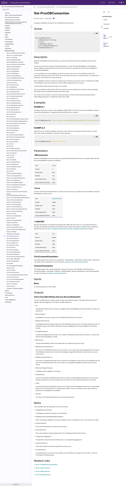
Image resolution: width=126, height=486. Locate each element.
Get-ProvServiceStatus (12, 141)
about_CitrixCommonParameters (13, 15)
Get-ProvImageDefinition (13, 91)
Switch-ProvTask (11, 270)
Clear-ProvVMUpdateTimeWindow (15, 78)
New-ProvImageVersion (13, 164)
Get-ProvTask (10, 144)
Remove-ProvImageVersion (13, 180)
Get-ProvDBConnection (13, 85)
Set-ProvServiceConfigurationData (16, 256)
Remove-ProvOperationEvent (14, 187)
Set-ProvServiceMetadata (13, 259)
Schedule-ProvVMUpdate (13, 234)
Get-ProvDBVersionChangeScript (15, 89)
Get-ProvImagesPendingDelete (15, 96)
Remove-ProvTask (11, 213)
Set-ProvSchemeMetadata (13, 252)
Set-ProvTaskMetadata (13, 261)
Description (107, 24)
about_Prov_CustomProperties (14, 55)
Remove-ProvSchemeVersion (14, 204)
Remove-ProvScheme (12, 189)
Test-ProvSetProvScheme (13, 281)
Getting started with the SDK (12, 19)
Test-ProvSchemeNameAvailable (15, 279)
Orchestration (8, 293)
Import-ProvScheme (12, 153)
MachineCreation (10, 50)
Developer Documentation (20, 3)
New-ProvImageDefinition (13, 162)
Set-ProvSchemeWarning (13, 254)
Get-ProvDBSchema (12, 87)
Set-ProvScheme (11, 247)
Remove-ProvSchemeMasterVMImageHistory (18, 197)
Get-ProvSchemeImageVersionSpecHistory (18, 119)
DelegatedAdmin (9, 44)
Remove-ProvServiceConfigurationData (17, 209)
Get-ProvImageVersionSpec (14, 100)
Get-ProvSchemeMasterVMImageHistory (17, 121)
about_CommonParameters (58, 273)
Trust (6, 297)
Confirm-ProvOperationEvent (14, 80)
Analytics (7, 30)
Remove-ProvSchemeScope (14, 202)
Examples (7, 25)
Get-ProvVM (10, 146)
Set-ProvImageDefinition (13, 240)
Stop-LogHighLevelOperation (78, 229)
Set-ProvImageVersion (12, 243)
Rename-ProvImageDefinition (14, 220)
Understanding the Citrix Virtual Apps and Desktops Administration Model (16, 22)
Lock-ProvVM (10, 157)
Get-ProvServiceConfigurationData (16, 137)
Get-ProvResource (11, 114)
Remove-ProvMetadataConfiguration (16, 184)
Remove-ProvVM (11, 218)
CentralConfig (8, 39)
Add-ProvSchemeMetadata (14, 66)
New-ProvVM (10, 171)
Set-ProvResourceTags (13, 245)
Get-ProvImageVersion (12, 98)
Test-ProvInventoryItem (13, 277)
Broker (7, 37)
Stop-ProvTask (10, 268)
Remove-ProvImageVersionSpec (15, 182)
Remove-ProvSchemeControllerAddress (17, 191)
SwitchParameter (57, 198)
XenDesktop (8, 302)
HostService (8, 48)
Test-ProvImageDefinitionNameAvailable (17, 274)
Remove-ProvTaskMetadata (14, 215)
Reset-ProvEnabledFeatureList (15, 227)
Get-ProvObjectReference (13, 107)
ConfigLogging (9, 41)
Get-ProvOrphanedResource (14, 112)
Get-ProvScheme (11, 116)
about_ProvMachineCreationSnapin (46, 464)
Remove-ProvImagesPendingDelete (16, 178)
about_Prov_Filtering (12, 57)
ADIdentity (8, 28)
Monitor (7, 290)
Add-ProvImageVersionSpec (14, 60)
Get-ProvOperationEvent (13, 109)
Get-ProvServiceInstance (13, 139)
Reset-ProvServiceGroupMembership (16, 229)
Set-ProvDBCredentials (13, 238)
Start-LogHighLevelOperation (57, 229)
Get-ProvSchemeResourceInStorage (16, 123)
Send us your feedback (106, 45)
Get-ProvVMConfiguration (13, 148)
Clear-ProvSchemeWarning (13, 75)
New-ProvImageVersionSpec (14, 166)
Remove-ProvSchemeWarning (14, 206)
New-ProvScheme (11, 169)
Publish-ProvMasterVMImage (14, 173)
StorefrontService (9, 295)
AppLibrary (8, 32)
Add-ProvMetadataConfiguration (15, 62)
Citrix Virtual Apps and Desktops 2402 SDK (67, 7)
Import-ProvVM (10, 155)
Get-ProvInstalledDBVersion (14, 103)
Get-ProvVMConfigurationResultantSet (17, 150)
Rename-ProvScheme (12, 222)
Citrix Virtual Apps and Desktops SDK (46, 7)
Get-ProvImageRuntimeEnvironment (16, 94)
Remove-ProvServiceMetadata (14, 211)
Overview (7, 13)
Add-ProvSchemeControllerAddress (16, 64)
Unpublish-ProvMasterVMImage (15, 288)
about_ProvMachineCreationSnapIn (16, 53)
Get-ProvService (11, 132)
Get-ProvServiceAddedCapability (15, 134)
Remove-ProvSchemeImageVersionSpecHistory (16, 194)
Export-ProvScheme (12, 82)
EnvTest (7, 46)
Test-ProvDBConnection (13, 272)
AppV (6, 35)
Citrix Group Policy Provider (12, 17)
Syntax (105, 20)
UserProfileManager (10, 299)
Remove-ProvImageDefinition (14, 175)
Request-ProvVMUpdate (13, 225)
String (54, 165)
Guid (53, 233)
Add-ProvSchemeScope (13, 69)
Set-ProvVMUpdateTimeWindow (15, 265)
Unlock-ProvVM (11, 286)
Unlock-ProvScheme (12, 284)
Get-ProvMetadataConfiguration (15, 105)
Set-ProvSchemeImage (12, 249)
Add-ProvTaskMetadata (13, 71)
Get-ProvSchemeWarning (13, 128)
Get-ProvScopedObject (12, 130)
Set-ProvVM (10, 263)
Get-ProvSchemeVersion (13, 125)
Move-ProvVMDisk (11, 159)
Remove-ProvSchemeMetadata (15, 200)
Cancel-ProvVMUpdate (12, 73)
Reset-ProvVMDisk (11, 231)
